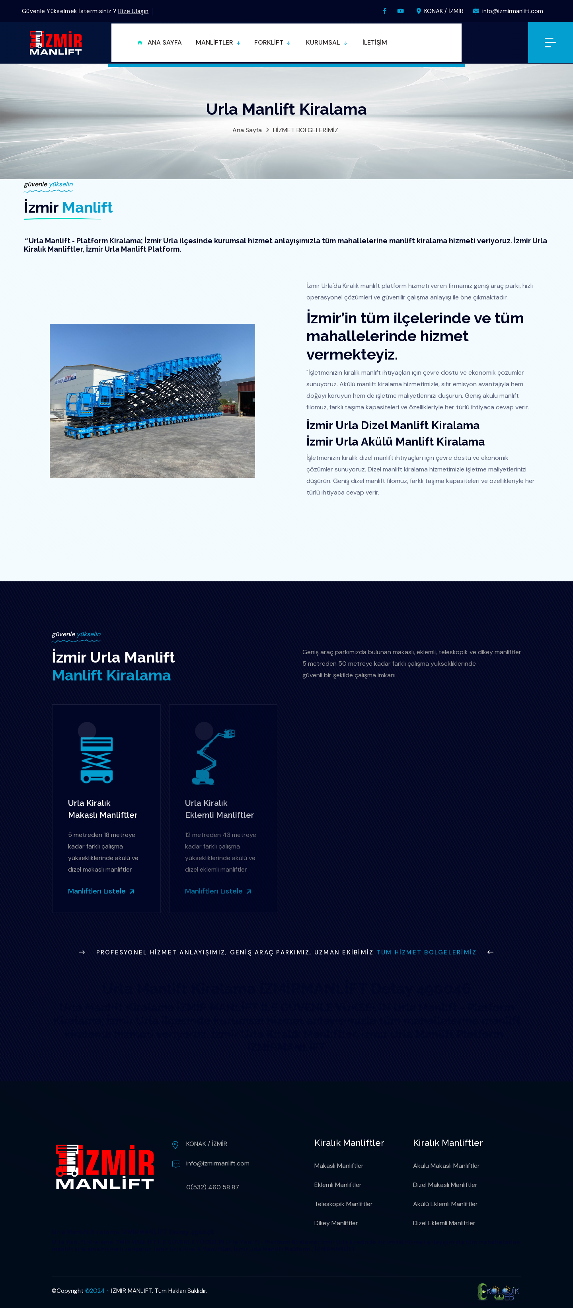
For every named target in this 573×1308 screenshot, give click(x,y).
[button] (218, 42)
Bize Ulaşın (133, 11)
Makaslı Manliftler (339, 1165)
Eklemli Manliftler (338, 1185)
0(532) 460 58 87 (212, 1187)
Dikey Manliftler (336, 1223)
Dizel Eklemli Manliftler (444, 1223)
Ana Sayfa (247, 130)
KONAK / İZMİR (440, 11)
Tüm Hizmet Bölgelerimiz (426, 952)
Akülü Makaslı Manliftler (446, 1165)
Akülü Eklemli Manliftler (445, 1204)
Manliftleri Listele (99, 891)
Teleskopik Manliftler (343, 1204)
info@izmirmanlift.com (508, 11)
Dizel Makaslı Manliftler (445, 1185)
